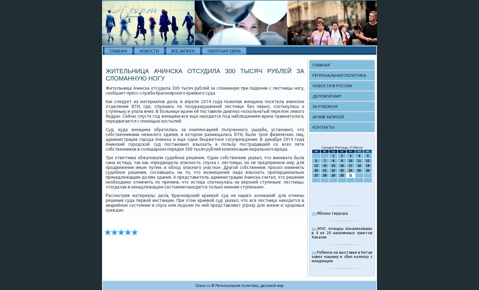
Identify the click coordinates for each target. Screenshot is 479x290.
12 (367, 161)
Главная (118, 51)
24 (350, 170)
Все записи (183, 51)
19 (367, 165)
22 (333, 170)
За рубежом (325, 106)
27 (316, 175)
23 (342, 170)
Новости (149, 51)
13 (316, 165)
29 (333, 175)
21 (325, 170)
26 (367, 170)
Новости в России (332, 86)
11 (359, 161)
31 (350, 175)
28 (325, 175)
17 (350, 165)
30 (342, 175)
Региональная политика (339, 75)
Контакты (324, 127)
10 (350, 161)
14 (325, 165)
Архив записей (328, 117)
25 (359, 170)
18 (359, 165)
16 (342, 165)
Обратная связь (224, 51)
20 (316, 170)
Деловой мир (327, 96)
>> (314, 213)
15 (333, 165)
